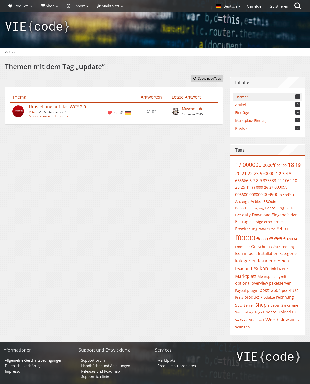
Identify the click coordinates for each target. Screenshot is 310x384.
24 (279, 180)
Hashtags (288, 246)
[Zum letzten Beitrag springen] (175, 111)
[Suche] (298, 6)
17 (238, 164)
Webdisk (275, 319)
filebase (290, 239)
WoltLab (292, 320)
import (250, 253)
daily (246, 214)
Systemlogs (244, 312)
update (269, 312)
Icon (239, 253)
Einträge (256, 221)
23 (256, 173)
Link (272, 268)
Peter (32, 112)
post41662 (290, 290)
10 (295, 180)
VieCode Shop (246, 320)
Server (249, 305)
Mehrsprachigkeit (272, 276)
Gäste (275, 246)
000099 (280, 187)
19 (298, 165)
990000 (267, 173)
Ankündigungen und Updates (48, 116)
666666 (241, 180)
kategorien (246, 261)
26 (266, 187)
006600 (241, 194)
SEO (238, 305)
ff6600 (262, 239)
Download (261, 214)
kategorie (288, 253)
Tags (258, 312)
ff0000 (245, 237)
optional (242, 283)
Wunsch (242, 327)
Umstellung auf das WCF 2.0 (57, 107)
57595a (286, 194)
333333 (269, 180)
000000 (252, 164)
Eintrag (241, 221)
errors (279, 221)
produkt (251, 297)
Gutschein (260, 246)
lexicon (242, 268)
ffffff (278, 239)
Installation (268, 253)
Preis (239, 297)
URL (295, 312)
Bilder (290, 208)
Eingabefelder (284, 214)
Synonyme (289, 305)
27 (271, 187)
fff (271, 239)
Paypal (240, 290)
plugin (252, 290)
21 (244, 173)
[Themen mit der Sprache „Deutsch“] (128, 112)
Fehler (282, 229)
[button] (228, 6)
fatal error (267, 229)
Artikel (256, 201)
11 (248, 187)
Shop (261, 305)
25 (243, 187)
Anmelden (255, 6)
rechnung (285, 297)
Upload (284, 312)
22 (250, 173)
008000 (256, 194)
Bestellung (274, 208)
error (268, 221)
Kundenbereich (273, 261)
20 (237, 173)
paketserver (280, 283)
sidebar (274, 305)
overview (260, 283)
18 (291, 164)
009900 (271, 194)
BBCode (270, 201)
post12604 (270, 290)
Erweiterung (246, 229)
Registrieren (278, 6)
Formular (242, 246)
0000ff (269, 165)
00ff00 (282, 165)
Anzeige (242, 201)
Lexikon (259, 268)
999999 (257, 187)
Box (238, 215)
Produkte (267, 297)
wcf (261, 320)
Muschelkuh (192, 108)
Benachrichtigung (249, 208)
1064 (287, 180)
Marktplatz (245, 276)
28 (237, 187)
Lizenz (282, 268)
